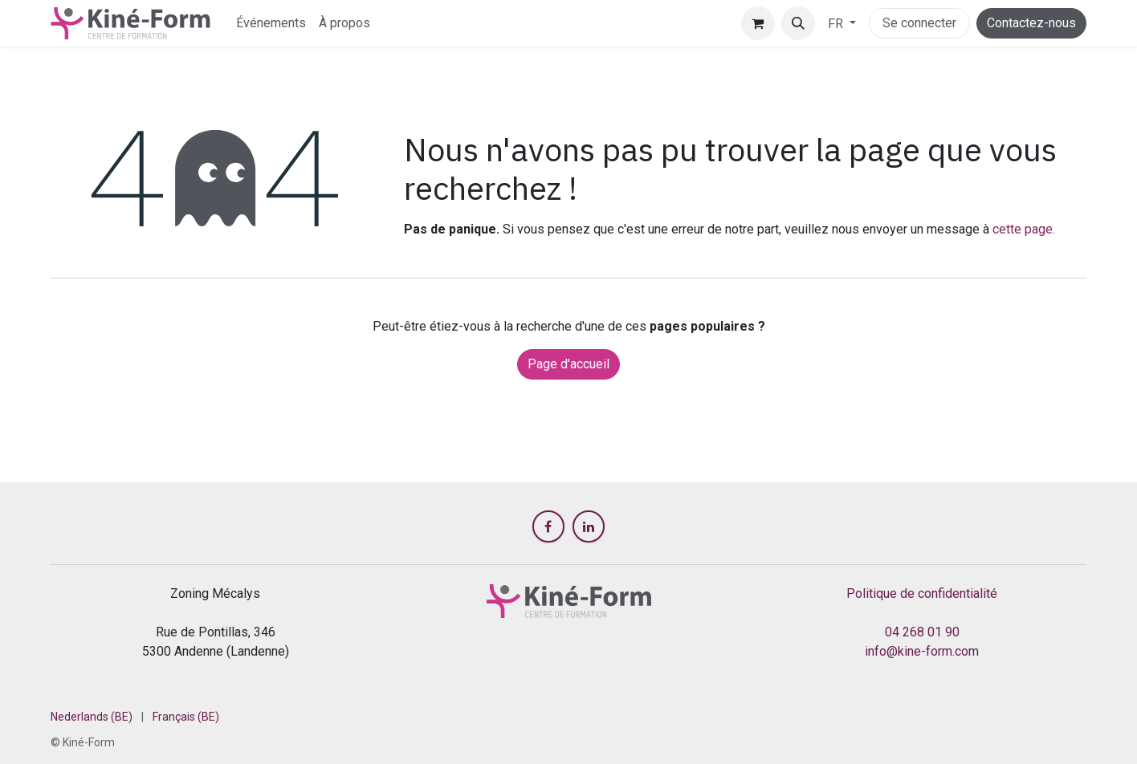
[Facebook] (548, 526)
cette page (1022, 229)
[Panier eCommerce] (758, 23)
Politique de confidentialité (921, 593)
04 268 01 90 (922, 632)
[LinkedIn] (589, 526)
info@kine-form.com (922, 651)
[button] (798, 23)
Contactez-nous (1031, 22)
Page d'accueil (568, 364)
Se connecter (919, 22)
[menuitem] (271, 23)
